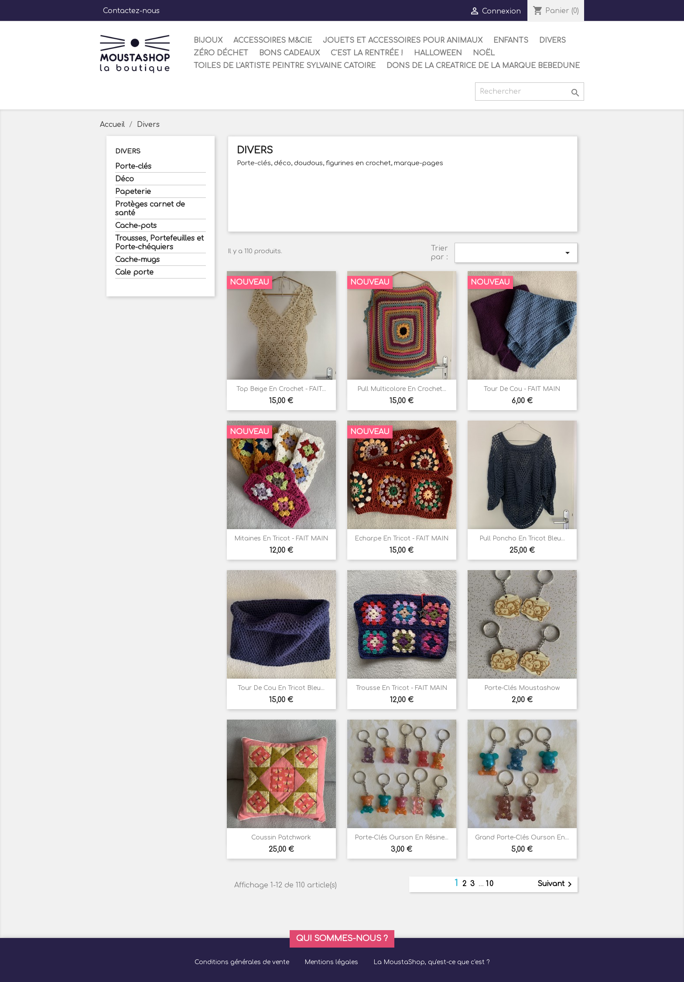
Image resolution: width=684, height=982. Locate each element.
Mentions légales (331, 962)
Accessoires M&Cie (272, 40)
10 (490, 884)
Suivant (556, 884)
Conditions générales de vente (242, 962)
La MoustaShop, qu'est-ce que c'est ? (431, 962)
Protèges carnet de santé (150, 208)
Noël (484, 53)
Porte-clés (133, 166)
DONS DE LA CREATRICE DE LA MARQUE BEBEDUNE (483, 66)
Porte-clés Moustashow (522, 688)
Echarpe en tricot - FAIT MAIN (401, 538)
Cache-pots (136, 226)
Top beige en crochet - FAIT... (281, 389)
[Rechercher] (529, 91)
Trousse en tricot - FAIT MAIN (401, 688)
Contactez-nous (131, 11)
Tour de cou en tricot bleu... (281, 688)
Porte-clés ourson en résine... (401, 837)
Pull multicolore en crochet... (401, 389)
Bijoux (208, 40)
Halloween (438, 53)
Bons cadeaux (289, 53)
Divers (552, 40)
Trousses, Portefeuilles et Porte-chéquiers (159, 242)
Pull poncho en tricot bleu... (522, 538)
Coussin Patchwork (281, 837)
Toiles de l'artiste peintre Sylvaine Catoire (285, 66)
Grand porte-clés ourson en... (522, 837)
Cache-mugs (137, 260)
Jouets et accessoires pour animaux (402, 40)
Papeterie (133, 192)
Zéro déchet (221, 53)
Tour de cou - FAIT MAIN (522, 389)
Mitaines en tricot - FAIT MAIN (281, 538)
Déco (124, 179)
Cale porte (134, 272)
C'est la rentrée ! (367, 53)
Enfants (510, 40)
